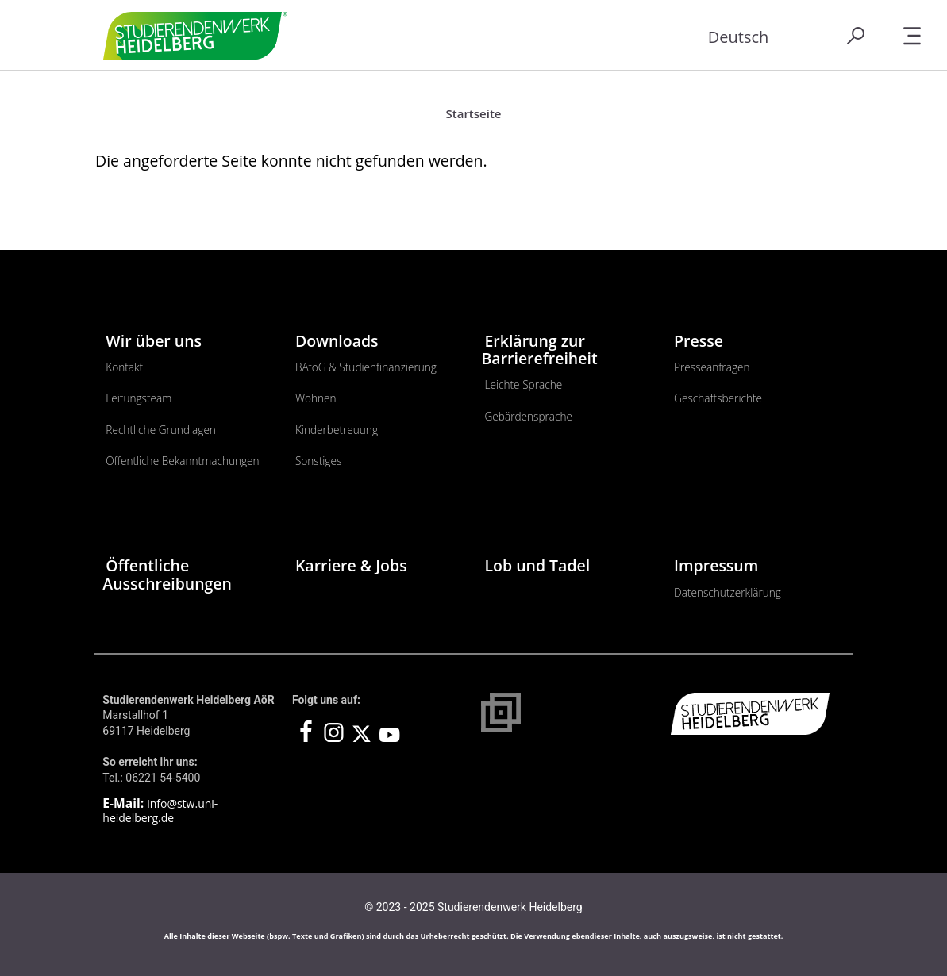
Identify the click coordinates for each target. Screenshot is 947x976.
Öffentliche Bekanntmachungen (182, 460)
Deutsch (738, 37)
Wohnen (316, 397)
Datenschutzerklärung (727, 592)
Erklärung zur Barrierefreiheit (539, 349)
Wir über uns (154, 341)
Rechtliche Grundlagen (161, 429)
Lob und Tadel (537, 565)
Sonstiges (318, 460)
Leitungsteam (138, 397)
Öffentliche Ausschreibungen (167, 574)
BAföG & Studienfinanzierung (366, 367)
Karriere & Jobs (351, 565)
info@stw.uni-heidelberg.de (160, 810)
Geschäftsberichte (718, 397)
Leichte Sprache (523, 384)
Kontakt (124, 367)
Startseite (474, 113)
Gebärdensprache (528, 416)
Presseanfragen (711, 367)
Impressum (716, 565)
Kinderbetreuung (336, 429)
